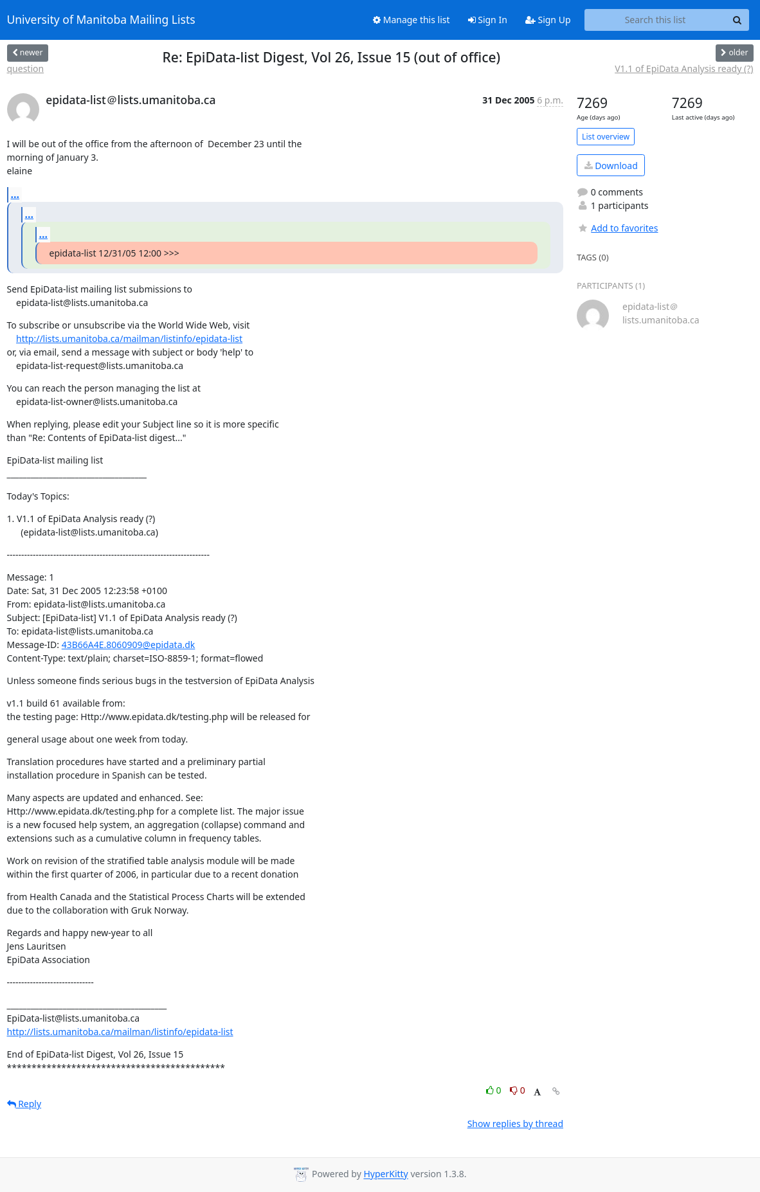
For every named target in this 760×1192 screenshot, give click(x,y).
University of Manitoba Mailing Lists (101, 20)
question (25, 68)
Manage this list (411, 20)
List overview (605, 136)
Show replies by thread (515, 1123)
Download (611, 165)
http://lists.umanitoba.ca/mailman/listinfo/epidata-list (129, 338)
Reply (24, 1103)
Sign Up (548, 20)
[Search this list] (655, 20)
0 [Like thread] (494, 1090)
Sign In (487, 20)
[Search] (737, 20)
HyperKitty (385, 1174)
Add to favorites (617, 228)
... (15, 194)
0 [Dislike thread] (517, 1090)
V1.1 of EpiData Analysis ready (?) (684, 68)
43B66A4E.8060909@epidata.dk (128, 644)
